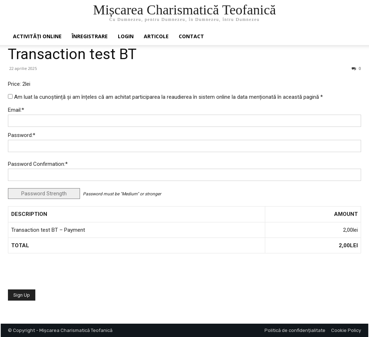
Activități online (37, 36)
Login (126, 36)
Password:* (21, 135)
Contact (191, 36)
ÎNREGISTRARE (90, 36)
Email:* (16, 110)
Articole (156, 36)
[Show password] (350, 148)
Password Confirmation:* (38, 164)
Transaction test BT (72, 54)
